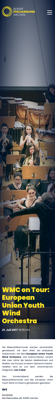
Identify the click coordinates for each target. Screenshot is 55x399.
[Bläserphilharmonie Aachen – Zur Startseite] (19, 16)
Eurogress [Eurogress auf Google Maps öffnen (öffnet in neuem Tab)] (7, 394)
